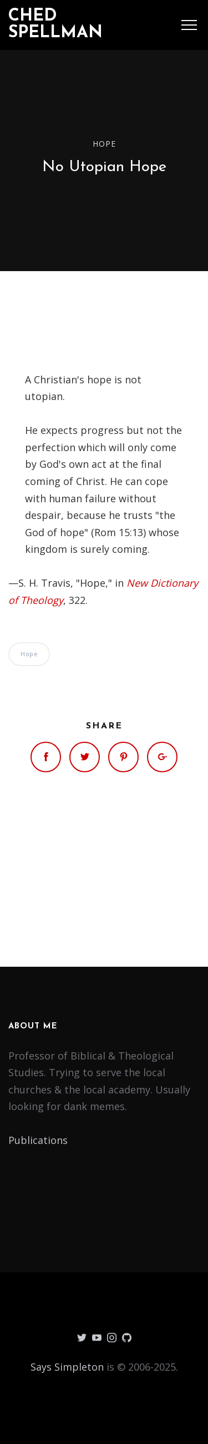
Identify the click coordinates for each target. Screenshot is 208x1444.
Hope (104, 143)
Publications (38, 1140)
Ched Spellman (55, 25)
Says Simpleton (67, 1366)
